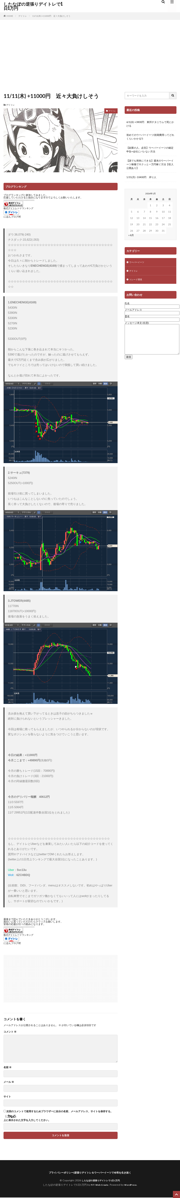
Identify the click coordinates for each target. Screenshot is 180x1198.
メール (9, 1082)
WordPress (132, 1185)
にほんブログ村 (12, 216)
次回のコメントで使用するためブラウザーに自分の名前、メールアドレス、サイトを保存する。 (59, 1111)
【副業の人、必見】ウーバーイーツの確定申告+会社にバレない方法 (149, 149)
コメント (10, 1031)
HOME (10, 16)
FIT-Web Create (98, 1185)
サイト (7, 1096)
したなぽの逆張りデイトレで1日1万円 (33, 6)
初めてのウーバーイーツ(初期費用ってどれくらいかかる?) (150, 136)
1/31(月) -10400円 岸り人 (141, 177)
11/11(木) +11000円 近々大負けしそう (51, 16)
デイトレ (22, 16)
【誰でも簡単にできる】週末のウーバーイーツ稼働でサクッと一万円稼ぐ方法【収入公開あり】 (149, 164)
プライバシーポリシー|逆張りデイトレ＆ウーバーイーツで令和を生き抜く (90, 1172)
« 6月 (131, 235)
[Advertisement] (90, 55)
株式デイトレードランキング (18, 208)
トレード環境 (136, 280)
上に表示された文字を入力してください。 (27, 1120)
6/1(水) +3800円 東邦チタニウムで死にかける (150, 123)
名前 (7, 1067)
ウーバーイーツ (138, 262)
